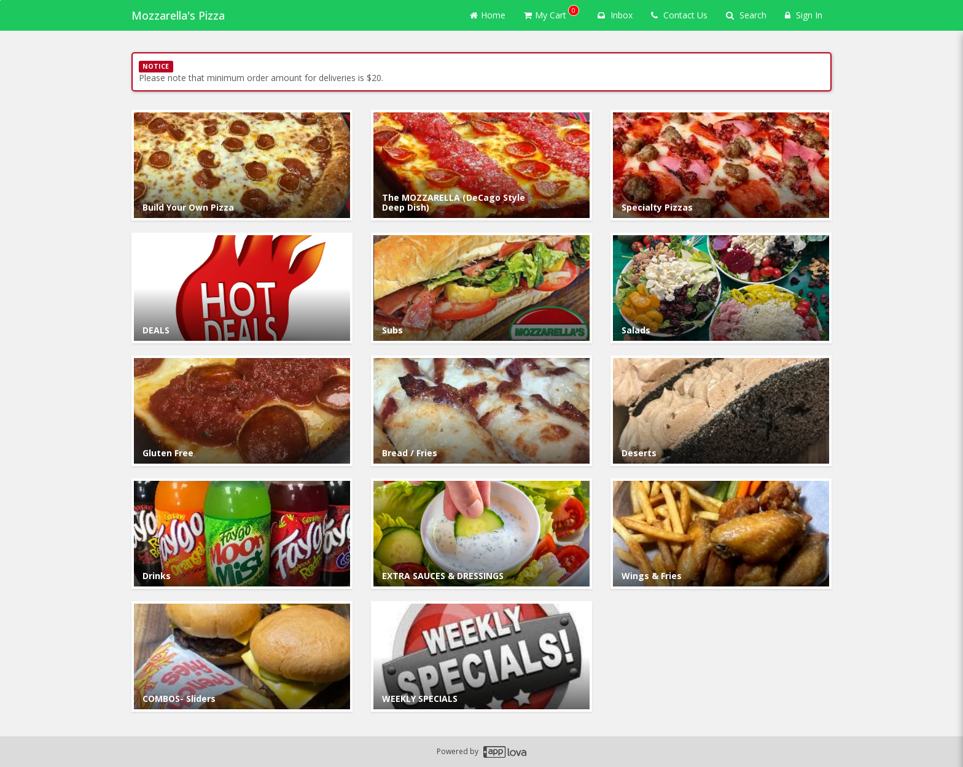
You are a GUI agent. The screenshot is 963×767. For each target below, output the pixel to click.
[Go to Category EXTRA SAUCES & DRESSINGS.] (481, 533)
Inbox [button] (615, 15)
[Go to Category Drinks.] (242, 533)
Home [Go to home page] (487, 15)
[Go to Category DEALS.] (242, 288)
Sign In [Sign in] (803, 15)
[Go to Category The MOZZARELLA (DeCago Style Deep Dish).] (481, 165)
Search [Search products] (746, 15)
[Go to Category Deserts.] (721, 411)
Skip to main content (0, 0)
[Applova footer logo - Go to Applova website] (504, 752)
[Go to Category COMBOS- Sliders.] (242, 656)
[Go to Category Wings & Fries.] (721, 533)
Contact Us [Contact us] (679, 15)
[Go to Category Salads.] (721, 288)
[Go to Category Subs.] (481, 288)
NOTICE (155, 66)
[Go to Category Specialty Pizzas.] (721, 165)
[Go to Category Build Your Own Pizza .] (242, 165)
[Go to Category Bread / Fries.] (481, 411)
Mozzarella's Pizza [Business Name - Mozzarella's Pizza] (178, 15)
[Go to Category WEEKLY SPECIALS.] (481, 656)
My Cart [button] (551, 13)
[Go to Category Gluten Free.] (242, 411)
